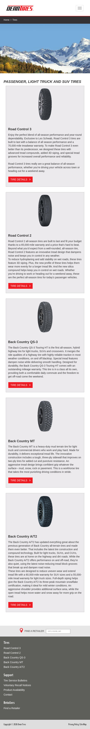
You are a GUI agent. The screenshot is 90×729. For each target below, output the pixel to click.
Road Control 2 (12, 652)
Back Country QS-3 (14, 657)
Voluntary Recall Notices (17, 685)
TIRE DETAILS (20, 179)
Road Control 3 (12, 648)
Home (6, 20)
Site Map (83, 724)
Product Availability (14, 689)
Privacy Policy (73, 724)
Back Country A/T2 (14, 666)
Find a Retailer (12, 708)
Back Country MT (13, 662)
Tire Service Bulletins (15, 680)
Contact (8, 694)
